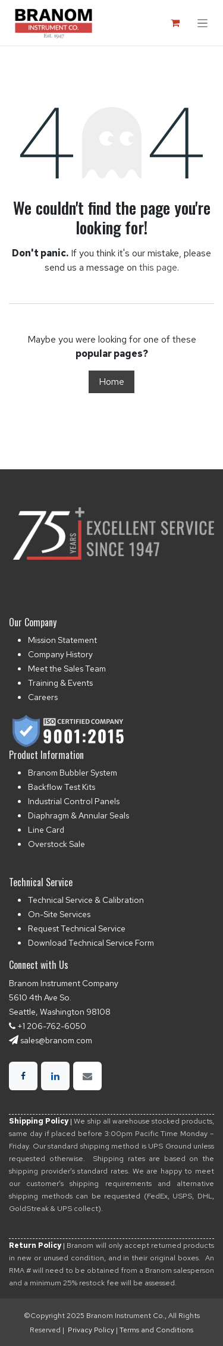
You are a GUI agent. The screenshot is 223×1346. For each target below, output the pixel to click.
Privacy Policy (91, 1330)
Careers (43, 697)
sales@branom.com (56, 1040)
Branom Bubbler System (72, 772)
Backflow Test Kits (61, 787)
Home (111, 381)
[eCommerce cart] (175, 22)
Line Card (46, 829)
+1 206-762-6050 (51, 1026)
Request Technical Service (76, 928)
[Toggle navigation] (202, 22)
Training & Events (60, 682)
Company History (60, 654)
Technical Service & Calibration (86, 900)
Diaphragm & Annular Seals (78, 815)
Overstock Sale (56, 844)
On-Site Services (59, 914)
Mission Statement (62, 640)
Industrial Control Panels (74, 801)
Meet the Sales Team (67, 668)
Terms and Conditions (156, 1330)
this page (158, 267)
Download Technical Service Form (91, 942)
